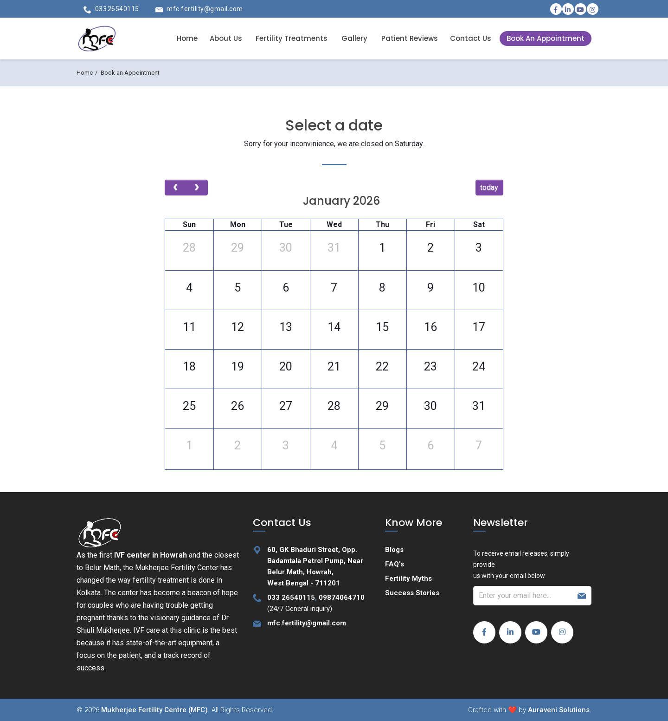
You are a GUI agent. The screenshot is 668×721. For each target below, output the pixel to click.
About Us (226, 38)
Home (187, 38)
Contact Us (470, 38)
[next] (197, 187)
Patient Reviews (409, 38)
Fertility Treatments (292, 38)
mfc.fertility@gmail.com (205, 9)
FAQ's (394, 564)
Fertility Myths (408, 578)
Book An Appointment (545, 38)
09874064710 (342, 597)
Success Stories (412, 593)
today (489, 187)
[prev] (175, 187)
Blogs (394, 550)
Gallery (354, 38)
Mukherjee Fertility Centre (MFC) (154, 710)
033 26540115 (117, 9)
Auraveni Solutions (559, 710)
